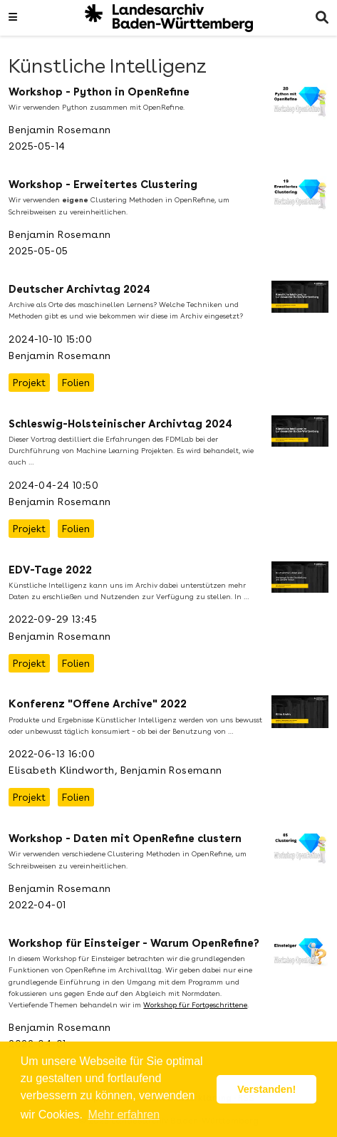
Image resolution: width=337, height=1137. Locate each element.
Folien (76, 382)
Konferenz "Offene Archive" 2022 (98, 703)
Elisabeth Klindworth (61, 770)
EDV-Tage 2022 (50, 570)
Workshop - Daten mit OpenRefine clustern (125, 838)
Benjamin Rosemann (59, 129)
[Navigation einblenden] (13, 18)
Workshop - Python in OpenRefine (99, 91)
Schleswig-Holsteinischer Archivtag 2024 (120, 423)
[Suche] (322, 18)
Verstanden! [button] (266, 1089)
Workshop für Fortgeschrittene (195, 1005)
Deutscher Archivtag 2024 (79, 289)
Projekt (29, 382)
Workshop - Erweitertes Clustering (103, 184)
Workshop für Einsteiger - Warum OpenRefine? (134, 943)
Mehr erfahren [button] (124, 1115)
